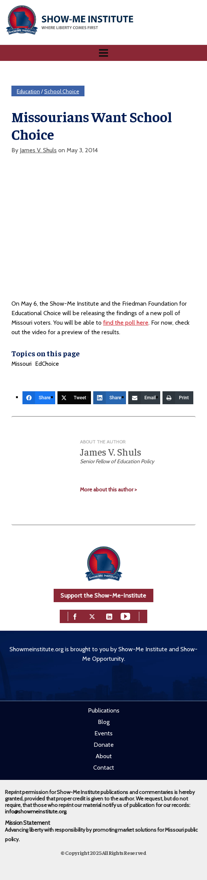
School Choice (61, 91)
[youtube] (125, 615)
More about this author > (108, 489)
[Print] (177, 397)
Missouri (21, 363)
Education (28, 91)
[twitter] (92, 615)
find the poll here (125, 322)
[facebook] (75, 615)
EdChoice (47, 363)
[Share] (38, 397)
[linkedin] (109, 615)
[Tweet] (74, 397)
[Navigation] (103, 53)
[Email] (144, 397)
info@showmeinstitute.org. (36, 811)
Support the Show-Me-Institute (103, 595)
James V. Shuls (38, 150)
